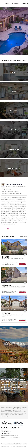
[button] (26, 56)
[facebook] (2, 228)
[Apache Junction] (14, 168)
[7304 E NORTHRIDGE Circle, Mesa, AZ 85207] (14, 275)
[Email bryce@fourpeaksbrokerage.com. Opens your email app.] (10, 191)
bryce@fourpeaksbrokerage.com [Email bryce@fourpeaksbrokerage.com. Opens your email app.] (9, 435)
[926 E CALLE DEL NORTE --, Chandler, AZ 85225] (14, 303)
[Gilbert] (14, 72)
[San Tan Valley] (14, 149)
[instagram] (8, 228)
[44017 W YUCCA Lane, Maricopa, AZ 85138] (14, 247)
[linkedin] (5, 228)
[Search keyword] (13, 56)
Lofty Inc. (9, 443)
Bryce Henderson (14, 184)
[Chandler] (14, 130)
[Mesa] (14, 91)
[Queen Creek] (14, 110)
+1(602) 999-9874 (5, 433)
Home (7, 3)
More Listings (23, 236)
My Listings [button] (15, 3)
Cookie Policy (19, 446)
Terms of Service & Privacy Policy (8, 446)
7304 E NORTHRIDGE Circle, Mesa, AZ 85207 (13, 286)
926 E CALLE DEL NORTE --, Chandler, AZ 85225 (12, 315)
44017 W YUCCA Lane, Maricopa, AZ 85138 (12, 258)
